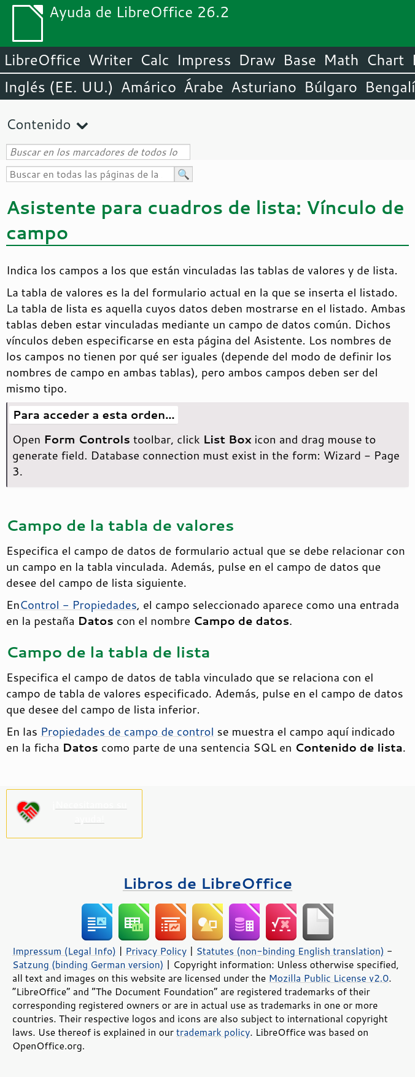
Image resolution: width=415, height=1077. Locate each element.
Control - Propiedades (78, 605)
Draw (256, 59)
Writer (110, 59)
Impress (204, 59)
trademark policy (213, 1032)
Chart (385, 59)
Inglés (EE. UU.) (59, 86)
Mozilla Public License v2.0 (328, 978)
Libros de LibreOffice (207, 883)
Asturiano (264, 86)
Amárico (149, 86)
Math (341, 59)
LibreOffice (42, 59)
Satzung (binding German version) (88, 964)
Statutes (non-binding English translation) (290, 951)
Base (299, 59)
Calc (154, 59)
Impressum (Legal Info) (64, 951)
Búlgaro (330, 86)
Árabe (203, 86)
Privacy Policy (156, 951)
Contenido (38, 123)
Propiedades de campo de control (127, 731)
